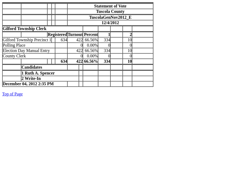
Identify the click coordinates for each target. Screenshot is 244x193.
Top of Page (12, 94)
